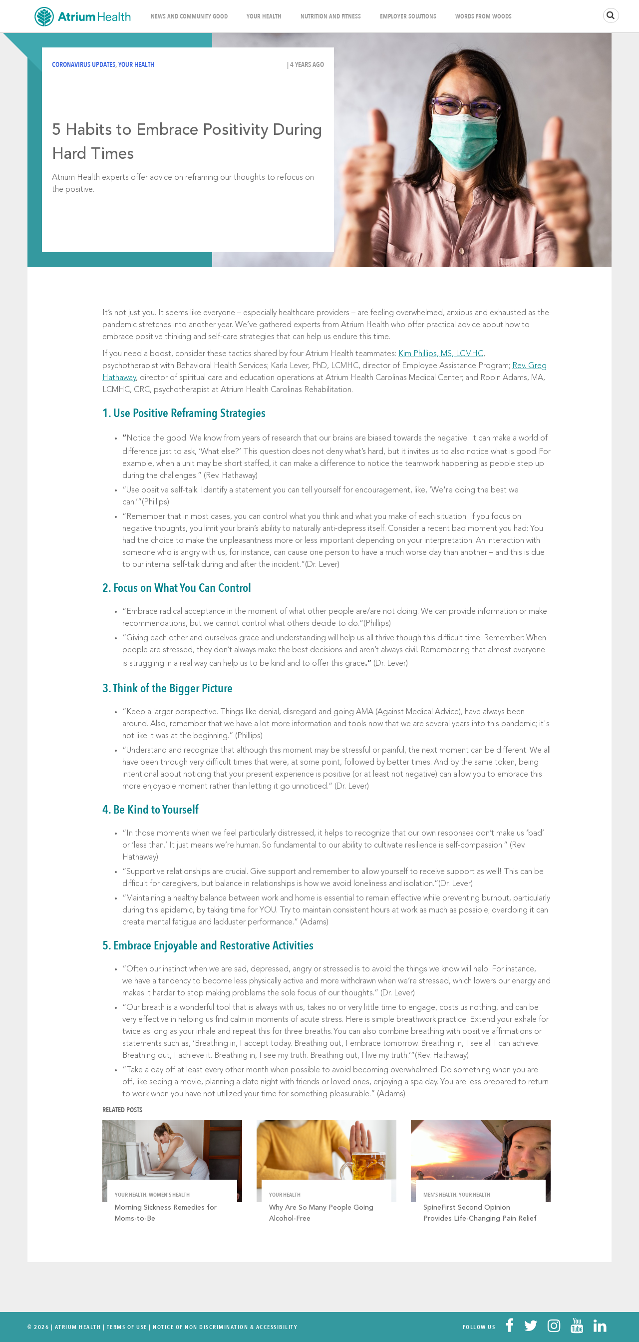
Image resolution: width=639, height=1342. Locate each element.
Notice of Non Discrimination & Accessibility (225, 1327)
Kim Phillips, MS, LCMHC (440, 354)
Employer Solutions (408, 16)
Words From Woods (483, 16)
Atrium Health (78, 1327)
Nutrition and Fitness (331, 16)
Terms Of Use (127, 1327)
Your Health (264, 16)
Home (82, 16)
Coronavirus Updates (83, 64)
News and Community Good (189, 16)
